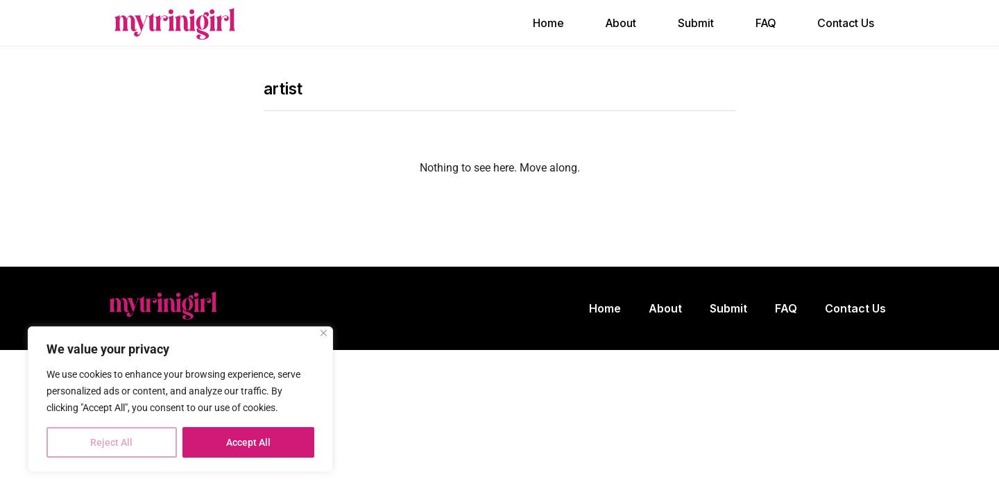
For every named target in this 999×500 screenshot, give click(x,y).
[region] (180, 399)
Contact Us (845, 23)
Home (548, 23)
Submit (696, 23)
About (621, 23)
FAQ (765, 23)
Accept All (248, 442)
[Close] (324, 333)
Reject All (111, 442)
